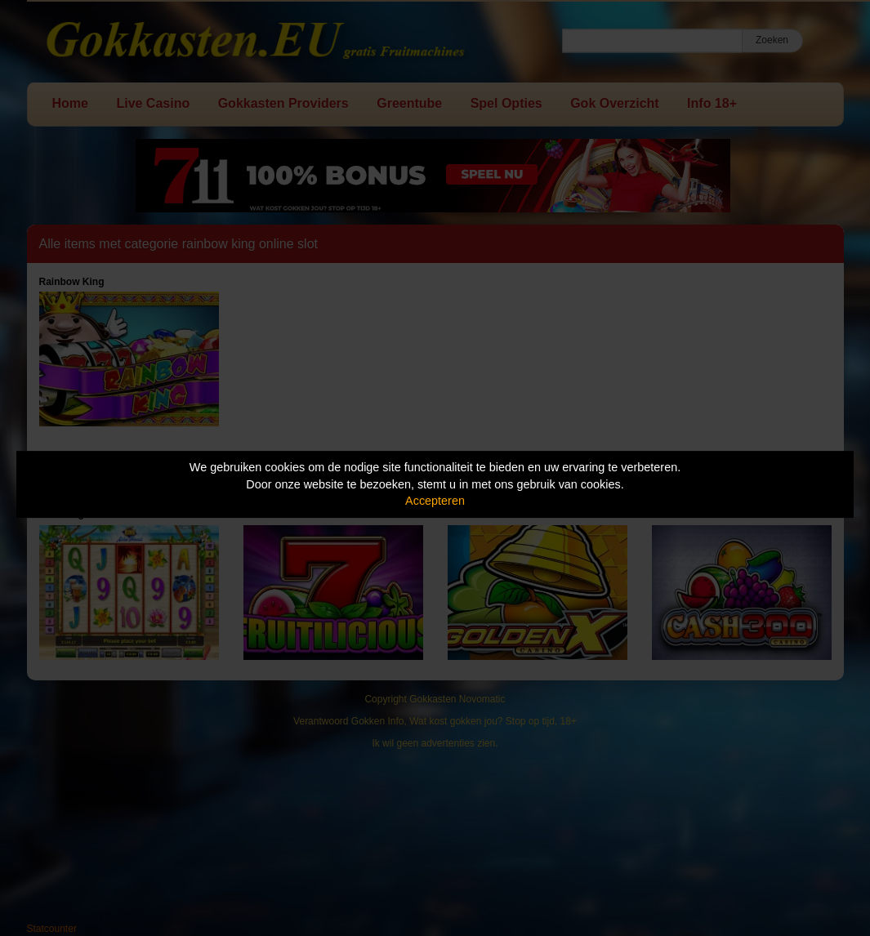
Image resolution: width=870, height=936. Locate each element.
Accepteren (435, 500)
